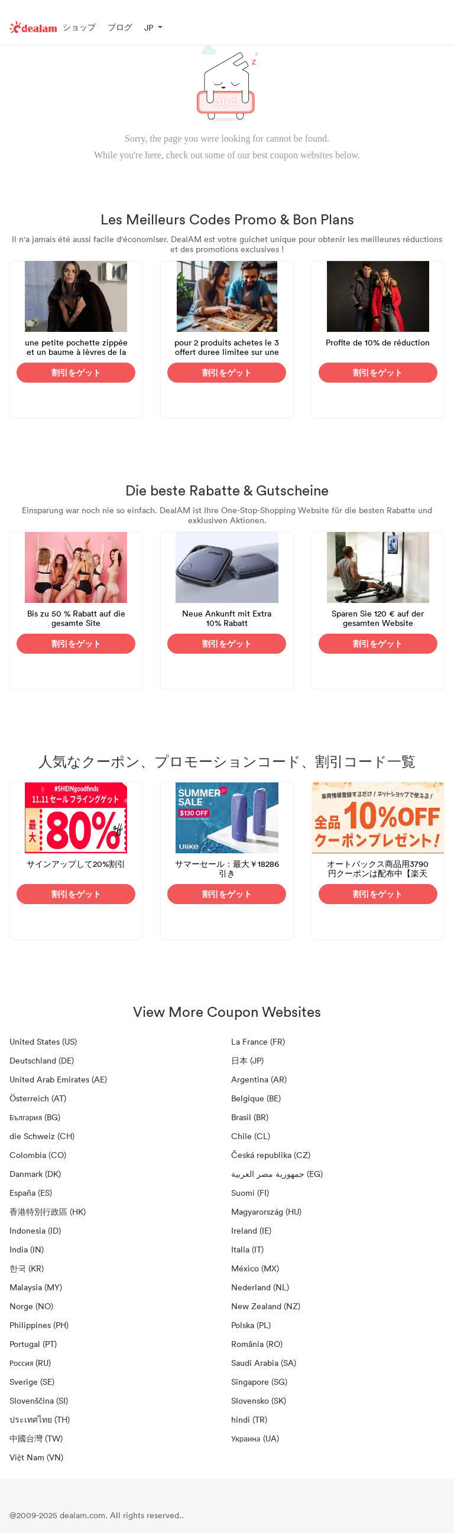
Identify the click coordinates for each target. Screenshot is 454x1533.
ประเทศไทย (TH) (39, 1419)
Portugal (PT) (33, 1343)
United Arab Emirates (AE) (58, 1079)
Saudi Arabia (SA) (263, 1362)
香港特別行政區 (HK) (47, 1211)
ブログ (120, 26)
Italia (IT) (247, 1249)
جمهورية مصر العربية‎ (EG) (277, 1173)
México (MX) (255, 1268)
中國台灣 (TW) (36, 1438)
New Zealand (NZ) (265, 1306)
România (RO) (257, 1343)
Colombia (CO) (37, 1154)
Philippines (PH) (39, 1324)
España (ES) (30, 1192)
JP (148, 27)
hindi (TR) (249, 1419)
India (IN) (26, 1249)
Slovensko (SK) (258, 1400)
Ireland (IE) (251, 1230)
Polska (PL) (251, 1324)
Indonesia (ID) (35, 1230)
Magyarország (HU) (266, 1211)
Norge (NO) (31, 1306)
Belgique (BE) (256, 1098)
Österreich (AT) (37, 1098)
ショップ (79, 26)
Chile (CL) (250, 1135)
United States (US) (43, 1041)
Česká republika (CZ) (270, 1154)
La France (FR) (258, 1041)
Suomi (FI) (250, 1192)
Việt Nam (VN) (36, 1457)
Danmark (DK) (35, 1173)
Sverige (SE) (31, 1381)
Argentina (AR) (259, 1079)
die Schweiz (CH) (41, 1135)
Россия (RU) (30, 1362)
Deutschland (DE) (41, 1060)
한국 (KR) (26, 1268)
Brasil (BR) (249, 1117)
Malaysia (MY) (35, 1287)
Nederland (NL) (260, 1287)
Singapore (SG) (259, 1381)
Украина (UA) (254, 1438)
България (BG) (34, 1117)
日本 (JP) (247, 1060)
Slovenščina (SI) (38, 1400)
